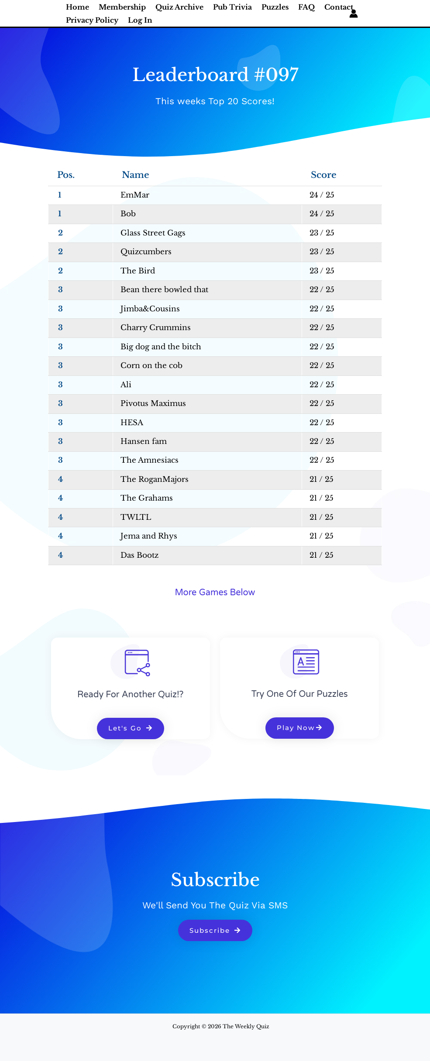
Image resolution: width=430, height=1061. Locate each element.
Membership (122, 7)
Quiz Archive (179, 7)
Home (77, 7)
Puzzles (275, 7)
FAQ (306, 7)
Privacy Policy (92, 20)
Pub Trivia (232, 7)
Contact (338, 7)
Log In (140, 20)
